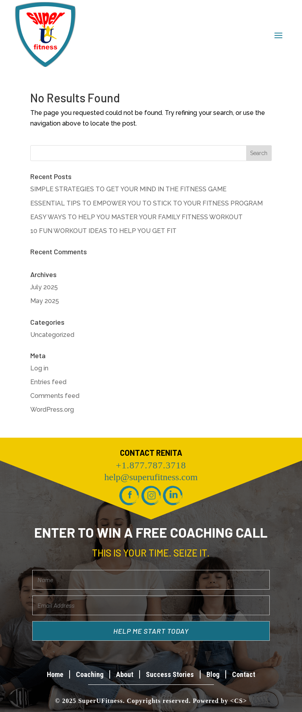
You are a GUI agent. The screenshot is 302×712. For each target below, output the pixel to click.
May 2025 (44, 301)
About (124, 674)
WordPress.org (52, 409)
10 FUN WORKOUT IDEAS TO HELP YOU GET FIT (103, 231)
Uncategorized (52, 334)
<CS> (238, 700)
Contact (243, 674)
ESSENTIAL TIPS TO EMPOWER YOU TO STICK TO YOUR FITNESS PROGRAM (146, 203)
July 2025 (44, 287)
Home (55, 674)
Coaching (89, 674)
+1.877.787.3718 (151, 465)
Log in (39, 368)
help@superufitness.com (150, 477)
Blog (212, 674)
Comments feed (54, 395)
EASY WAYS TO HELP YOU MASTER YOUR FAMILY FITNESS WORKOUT (136, 217)
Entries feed (48, 382)
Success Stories (170, 674)
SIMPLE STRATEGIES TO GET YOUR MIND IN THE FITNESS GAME (128, 189)
